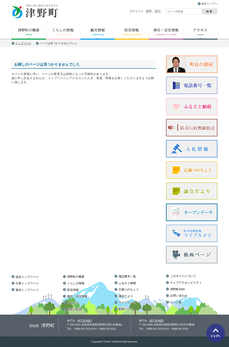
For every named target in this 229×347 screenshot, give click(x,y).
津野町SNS (177, 289)
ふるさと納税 (127, 283)
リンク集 (176, 302)
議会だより (126, 296)
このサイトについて (183, 276)
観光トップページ (27, 289)
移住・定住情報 (166, 33)
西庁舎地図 (156, 320)
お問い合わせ (178, 295)
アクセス (200, 33)
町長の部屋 (74, 309)
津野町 (35, 11)
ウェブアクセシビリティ (186, 282)
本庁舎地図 (84, 320)
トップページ (23, 43)
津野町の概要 (29, 33)
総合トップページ (27, 276)
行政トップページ (27, 283)
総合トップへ (209, 3)
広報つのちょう (129, 289)
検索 (209, 11)
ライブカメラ (127, 302)
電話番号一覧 (127, 276)
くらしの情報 (63, 33)
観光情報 (97, 33)
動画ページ (126, 309)
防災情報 (132, 33)
